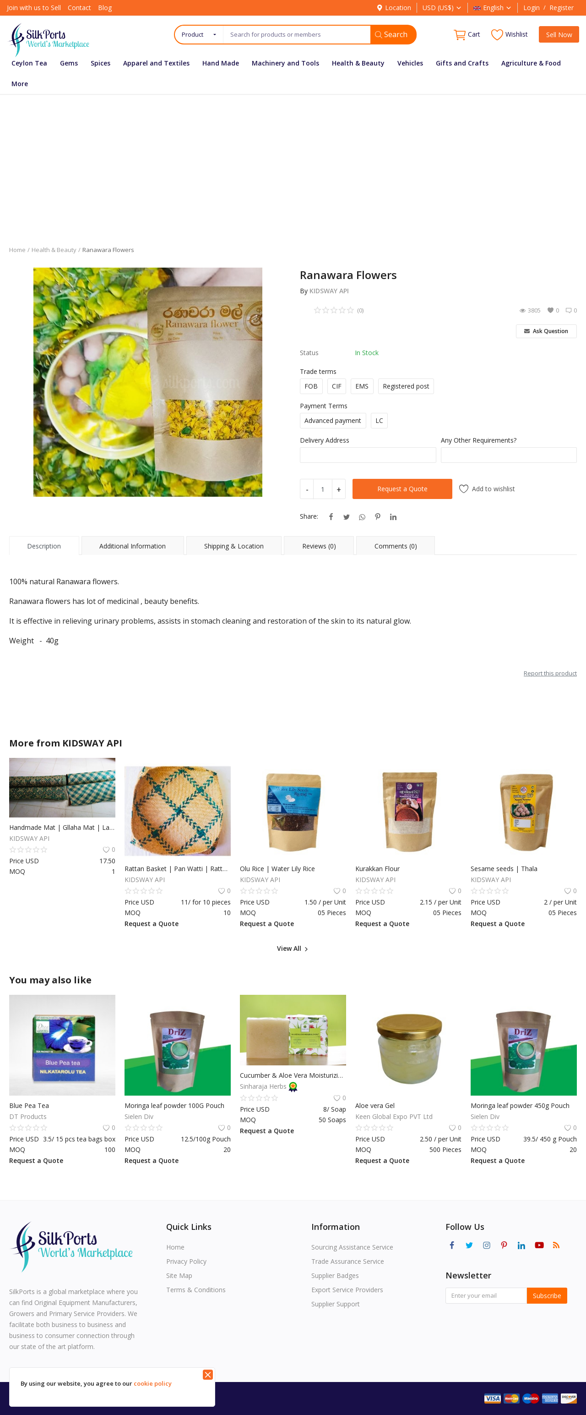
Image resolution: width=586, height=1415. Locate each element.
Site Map (179, 1275)
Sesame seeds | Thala (504, 868)
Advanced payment (332, 420)
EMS (362, 386)
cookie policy (153, 1383)
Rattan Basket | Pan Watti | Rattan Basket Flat (178, 868)
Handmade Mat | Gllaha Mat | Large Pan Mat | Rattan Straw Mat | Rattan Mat (62, 827)
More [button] (19, 83)
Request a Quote (402, 488)
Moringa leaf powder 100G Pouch (174, 1105)
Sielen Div (139, 1116)
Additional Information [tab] (132, 546)
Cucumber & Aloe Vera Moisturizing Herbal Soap (293, 1075)
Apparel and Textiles (156, 63)
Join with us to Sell (34, 7)
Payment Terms (323, 405)
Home (17, 250)
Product (192, 34)
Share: (309, 516)
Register (561, 7)
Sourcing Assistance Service (352, 1247)
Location (393, 7)
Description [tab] (44, 546)
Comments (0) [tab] (395, 546)
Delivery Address (324, 440)
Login (531, 7)
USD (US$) (442, 7)
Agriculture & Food (531, 63)
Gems (69, 63)
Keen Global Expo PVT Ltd (394, 1116)
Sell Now (559, 34)
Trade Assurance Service (347, 1261)
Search (391, 34)
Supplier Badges (335, 1275)
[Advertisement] (293, 163)
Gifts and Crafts (462, 63)
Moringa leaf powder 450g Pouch (520, 1105)
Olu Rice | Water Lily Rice (277, 868)
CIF (337, 386)
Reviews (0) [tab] (319, 546)
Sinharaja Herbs (264, 1086)
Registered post (406, 386)
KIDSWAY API (329, 290)
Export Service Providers (347, 1289)
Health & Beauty (358, 63)
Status (309, 352)
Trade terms (318, 371)
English (492, 7)
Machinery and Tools (285, 63)
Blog (105, 7)
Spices (100, 63)
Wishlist (509, 34)
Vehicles (410, 63)
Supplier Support (335, 1304)
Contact (79, 7)
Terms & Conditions (196, 1289)
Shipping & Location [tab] (234, 546)
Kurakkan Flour (377, 868)
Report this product (550, 673)
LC (379, 420)
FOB (311, 386)
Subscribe (547, 1295)
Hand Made (220, 63)
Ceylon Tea (29, 63)
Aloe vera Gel (375, 1105)
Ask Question (546, 331)
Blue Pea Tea (29, 1105)
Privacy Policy (186, 1261)
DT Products (28, 1116)
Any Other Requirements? (478, 440)
